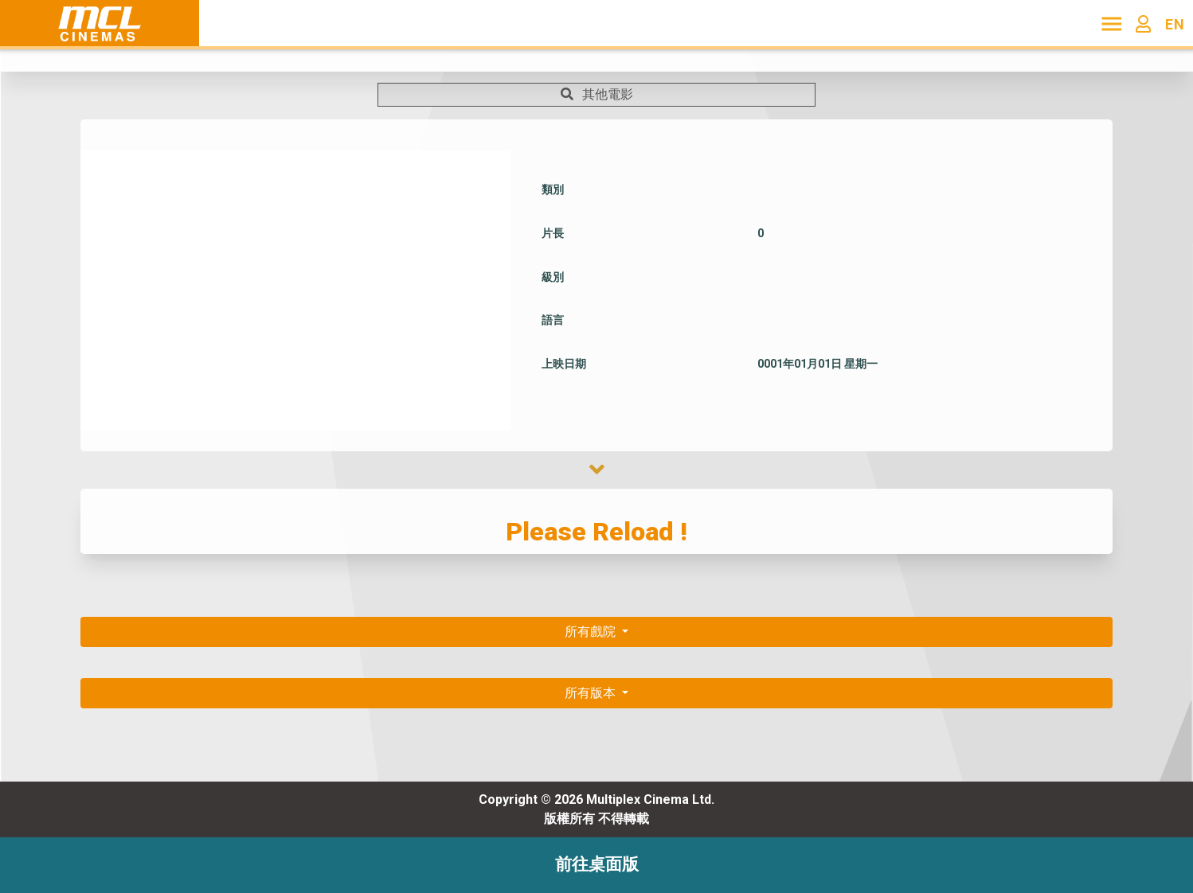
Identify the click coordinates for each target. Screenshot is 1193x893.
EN (1175, 24)
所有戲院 (592, 631)
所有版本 (592, 692)
